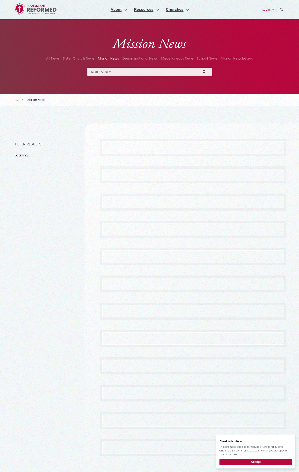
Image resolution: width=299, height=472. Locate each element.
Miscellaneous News (177, 58)
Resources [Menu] (143, 9)
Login (266, 9)
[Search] (149, 72)
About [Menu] (114, 9)
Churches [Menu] (176, 9)
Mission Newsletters (237, 58)
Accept (256, 461)
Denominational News (140, 58)
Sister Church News (78, 58)
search (281, 9)
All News (53, 58)
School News (207, 58)
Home (17, 99)
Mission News (108, 58)
